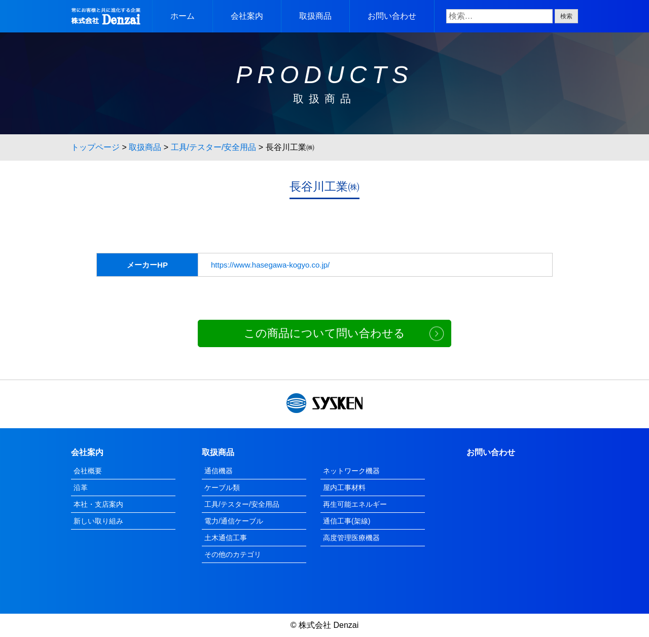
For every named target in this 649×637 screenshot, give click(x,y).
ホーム (182, 16)
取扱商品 (315, 16)
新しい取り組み (98, 521)
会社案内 (247, 16)
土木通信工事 (225, 538)
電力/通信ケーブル (233, 521)
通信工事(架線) (346, 521)
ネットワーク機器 (351, 471)
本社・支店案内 (98, 504)
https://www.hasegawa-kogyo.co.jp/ (270, 264)
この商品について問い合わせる (324, 333)
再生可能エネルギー (355, 504)
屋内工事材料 (344, 487)
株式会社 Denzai (328, 625)
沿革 (81, 487)
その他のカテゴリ (232, 554)
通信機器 (218, 471)
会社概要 (88, 471)
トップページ (95, 147)
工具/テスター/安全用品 (214, 147)
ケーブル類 (222, 487)
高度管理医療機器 (351, 538)
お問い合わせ (392, 16)
